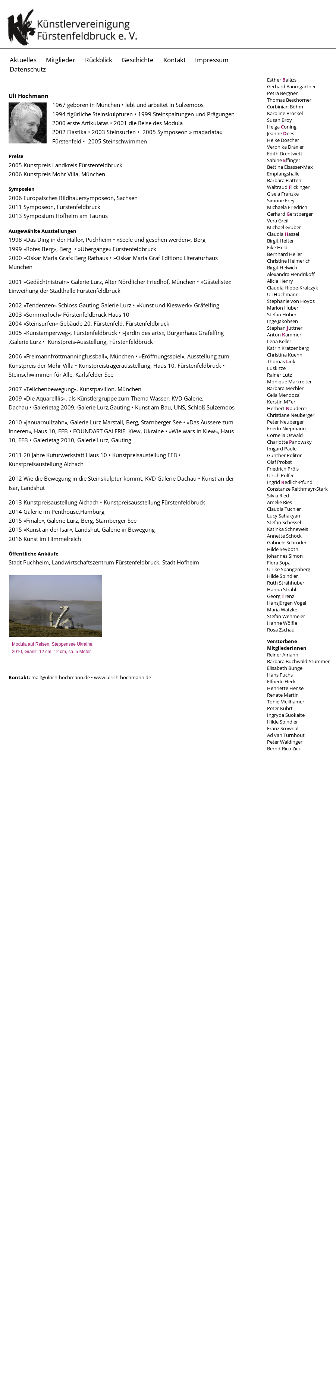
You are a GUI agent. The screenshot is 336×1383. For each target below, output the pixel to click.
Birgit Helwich (282, 267)
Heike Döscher (283, 140)
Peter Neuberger (285, 421)
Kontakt (174, 60)
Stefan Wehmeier (286, 616)
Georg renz (280, 596)
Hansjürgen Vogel (286, 602)
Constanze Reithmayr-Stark (297, 488)
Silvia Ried (278, 495)
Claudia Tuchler (284, 509)
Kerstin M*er (281, 401)
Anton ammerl (284, 334)
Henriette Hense (285, 688)
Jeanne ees (280, 133)
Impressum (212, 60)
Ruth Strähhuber (285, 582)
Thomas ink (281, 361)
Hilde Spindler (282, 576)
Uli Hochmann (283, 294)
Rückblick (98, 60)
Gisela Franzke (283, 193)
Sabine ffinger (283, 160)
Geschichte (138, 60)
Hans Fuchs (280, 674)
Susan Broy (279, 120)
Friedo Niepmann (286, 428)
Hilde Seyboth (282, 549)
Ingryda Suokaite (286, 715)
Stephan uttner (284, 328)
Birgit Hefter (280, 240)
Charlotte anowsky (289, 442)
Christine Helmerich (289, 260)
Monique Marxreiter (289, 381)
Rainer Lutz (279, 374)
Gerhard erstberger (290, 214)
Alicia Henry (280, 281)
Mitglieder (60, 60)
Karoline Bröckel (285, 113)
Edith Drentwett (284, 153)
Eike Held (277, 247)
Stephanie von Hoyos (291, 301)
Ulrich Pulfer (280, 475)
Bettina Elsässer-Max (290, 167)
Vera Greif (278, 220)
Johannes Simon (285, 556)
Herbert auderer (287, 408)
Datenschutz (28, 69)
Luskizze (276, 368)
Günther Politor (284, 455)
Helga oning (281, 126)
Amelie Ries (279, 502)
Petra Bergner (282, 93)
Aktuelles (23, 60)
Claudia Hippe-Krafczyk (292, 287)
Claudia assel (283, 234)
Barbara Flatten (284, 180)
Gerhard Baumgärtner (291, 86)
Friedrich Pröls (283, 468)
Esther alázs (281, 79)
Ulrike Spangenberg (288, 569)
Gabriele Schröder (287, 542)
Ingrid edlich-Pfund (290, 482)
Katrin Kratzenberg (288, 348)
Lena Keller (279, 341)
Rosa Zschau (281, 629)
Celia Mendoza (283, 395)
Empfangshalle (283, 173)
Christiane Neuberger (290, 415)
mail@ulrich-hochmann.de (61, 677)
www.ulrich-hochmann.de (122, 677)
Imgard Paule (281, 448)
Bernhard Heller (284, 254)
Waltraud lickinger (288, 187)
